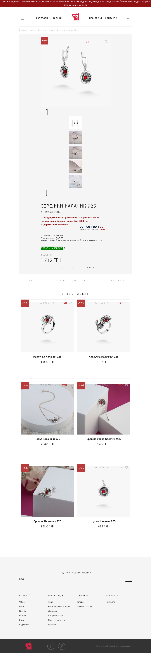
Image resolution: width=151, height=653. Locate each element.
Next (46, 193)
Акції (50, 602)
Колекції (56, 18)
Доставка (52, 611)
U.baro (22, 602)
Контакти (111, 18)
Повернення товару (57, 620)
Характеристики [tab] (72, 280)
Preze (21, 620)
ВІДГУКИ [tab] (117, 280)
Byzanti (22, 606)
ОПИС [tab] (31, 280)
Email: (22, 579)
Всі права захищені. (123, 646)
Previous (46, 112)
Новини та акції (84, 606)
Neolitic (22, 611)
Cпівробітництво (55, 616)
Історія (80, 602)
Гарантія (52, 625)
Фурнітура (24, 625)
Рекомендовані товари (59, 606)
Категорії (42, 18)
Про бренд (95, 18)
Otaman (23, 616)
